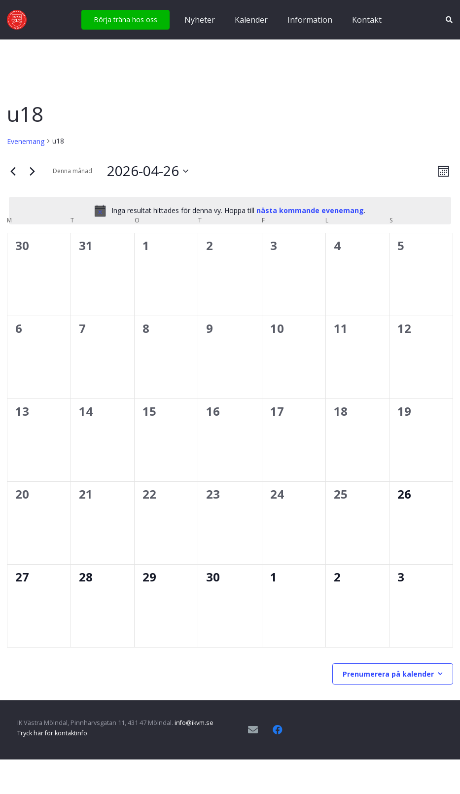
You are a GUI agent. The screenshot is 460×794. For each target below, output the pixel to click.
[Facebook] (277, 730)
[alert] (230, 210)
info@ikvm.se (194, 723)
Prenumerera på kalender (388, 674)
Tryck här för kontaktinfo (52, 733)
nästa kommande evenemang (310, 210)
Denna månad (72, 171)
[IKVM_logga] (17, 20)
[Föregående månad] (13, 171)
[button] (449, 19)
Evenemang (25, 141)
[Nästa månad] (32, 171)
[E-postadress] (253, 730)
